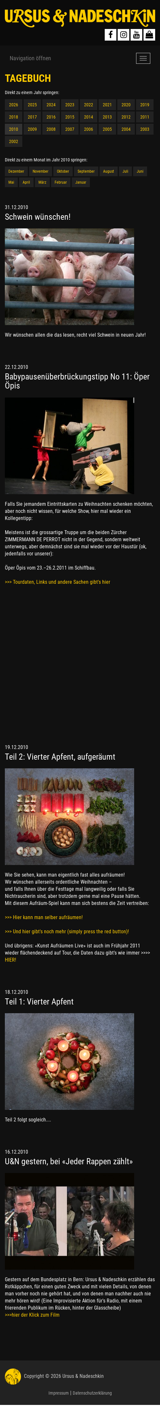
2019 (144, 104)
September (86, 171)
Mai (11, 182)
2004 (126, 129)
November (40, 171)
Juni (140, 171)
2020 (126, 104)
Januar (80, 182)
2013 (107, 117)
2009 (32, 129)
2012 (126, 117)
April (26, 182)
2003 (144, 129)
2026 (13, 104)
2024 (51, 104)
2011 (144, 117)
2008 (51, 129)
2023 (69, 104)
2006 (88, 129)
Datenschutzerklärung (92, 1393)
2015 (69, 117)
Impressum (58, 1393)
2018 (13, 117)
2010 (13, 129)
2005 (107, 129)
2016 (51, 117)
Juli (125, 171)
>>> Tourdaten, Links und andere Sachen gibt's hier (57, 582)
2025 (32, 104)
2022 (88, 104)
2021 (107, 104)
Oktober (63, 171)
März (42, 182)
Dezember (16, 171)
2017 (32, 117)
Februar (61, 182)
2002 (13, 141)
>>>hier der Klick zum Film (32, 1315)
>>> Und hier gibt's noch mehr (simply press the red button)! (67, 931)
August (108, 171)
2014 (88, 117)
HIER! (10, 960)
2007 (69, 129)
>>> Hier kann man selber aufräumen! (44, 917)
